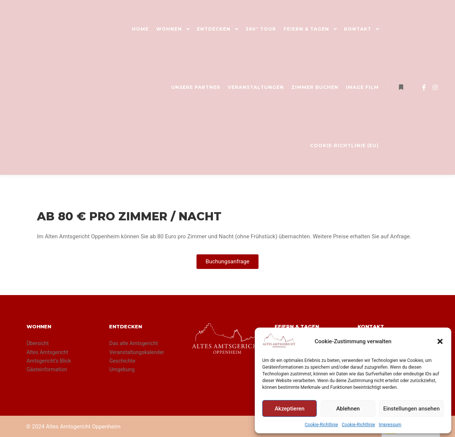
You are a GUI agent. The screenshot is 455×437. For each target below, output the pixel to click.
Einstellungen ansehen (411, 408)
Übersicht (38, 343)
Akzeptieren (289, 408)
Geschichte (122, 361)
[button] (440, 341)
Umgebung (121, 369)
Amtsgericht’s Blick (49, 361)
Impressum (390, 424)
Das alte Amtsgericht (133, 343)
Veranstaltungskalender (136, 352)
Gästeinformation (47, 369)
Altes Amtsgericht (47, 352)
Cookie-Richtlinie (321, 424)
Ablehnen (348, 408)
